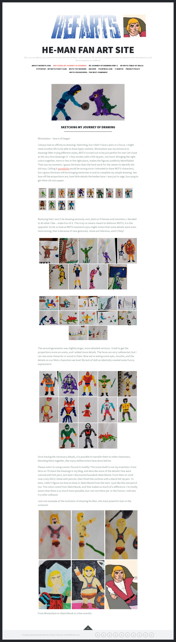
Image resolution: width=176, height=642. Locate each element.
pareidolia (63, 168)
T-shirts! (119, 69)
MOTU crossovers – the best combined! (88, 72)
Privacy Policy (133, 69)
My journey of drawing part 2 (103, 65)
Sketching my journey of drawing (70, 65)
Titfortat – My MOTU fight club (51, 69)
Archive (92, 69)
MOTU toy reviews (77, 69)
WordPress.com (73, 635)
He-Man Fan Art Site (88, 50)
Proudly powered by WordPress (35, 635)
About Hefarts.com (41, 65)
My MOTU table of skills (131, 65)
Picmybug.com (105, 69)
